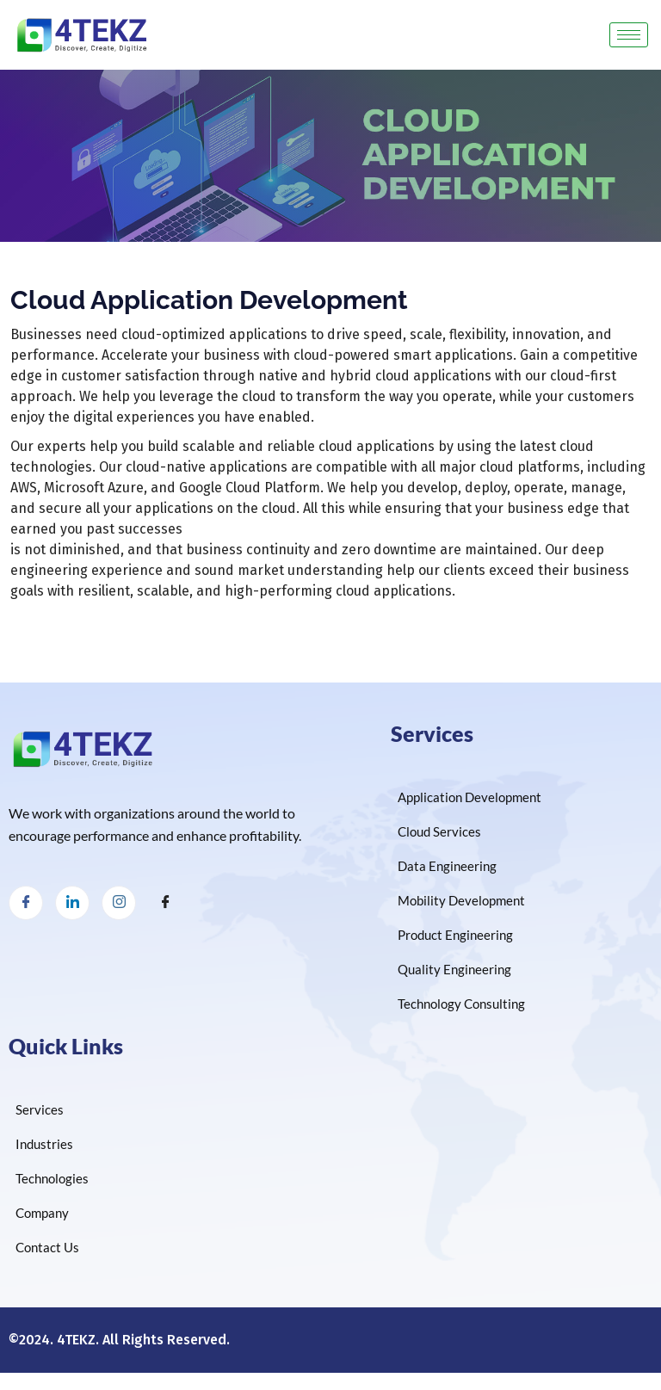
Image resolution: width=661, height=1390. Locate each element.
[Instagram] (119, 903)
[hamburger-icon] (628, 34)
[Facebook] (26, 903)
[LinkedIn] (72, 903)
